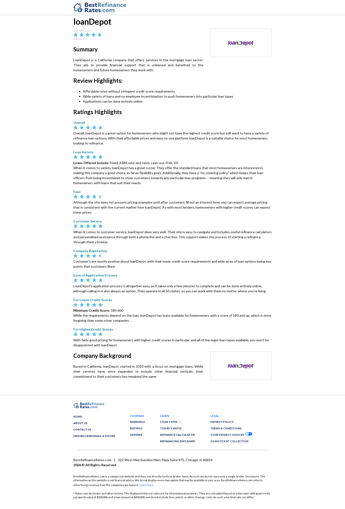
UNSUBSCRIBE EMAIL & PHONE (94, 435)
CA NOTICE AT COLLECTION (229, 441)
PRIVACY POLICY (222, 421)
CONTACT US (82, 429)
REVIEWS (136, 434)
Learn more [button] (146, 485)
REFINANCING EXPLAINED (177, 441)
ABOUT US (80, 423)
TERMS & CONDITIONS (226, 428)
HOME (77, 416)
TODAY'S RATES (171, 428)
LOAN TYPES (170, 421)
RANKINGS (137, 421)
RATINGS (136, 428)
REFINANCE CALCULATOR (177, 434)
